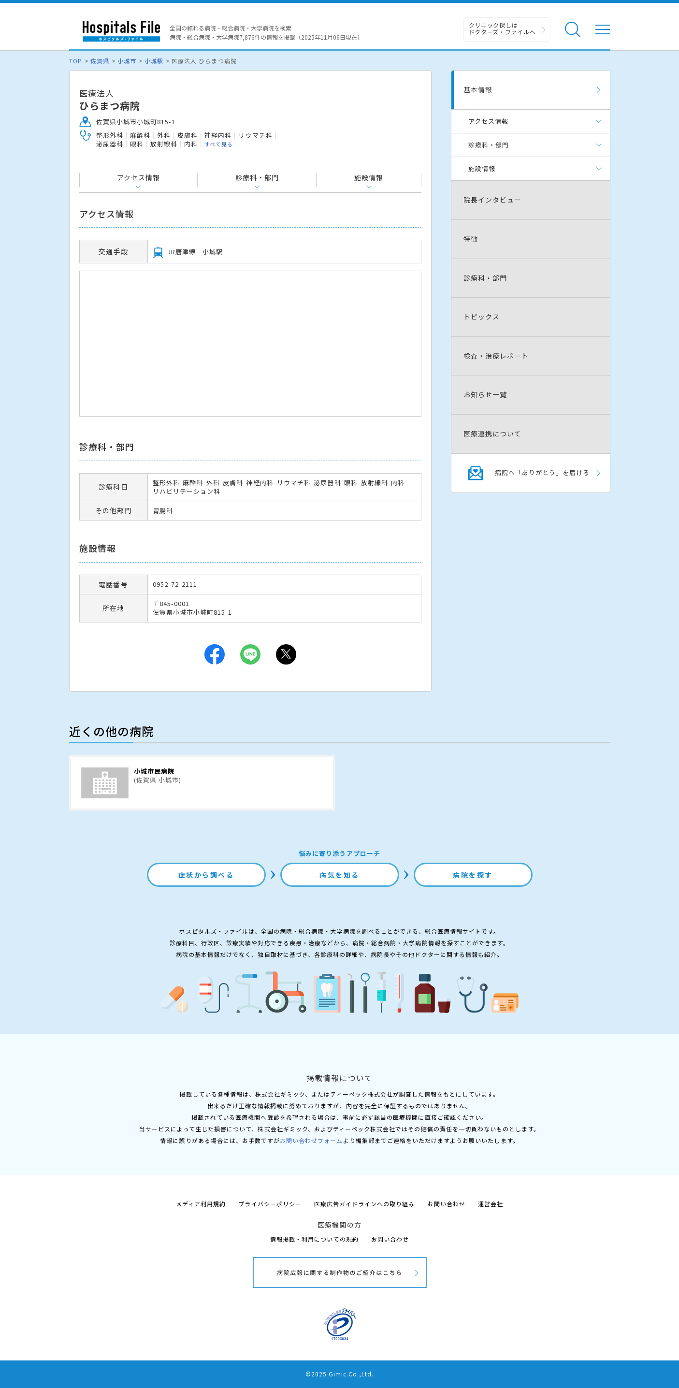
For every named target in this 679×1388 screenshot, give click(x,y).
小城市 (126, 61)
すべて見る (218, 144)
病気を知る (339, 875)
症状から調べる (206, 875)
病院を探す (473, 875)
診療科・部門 (257, 177)
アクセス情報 (138, 177)
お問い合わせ (446, 1204)
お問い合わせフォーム (311, 1140)
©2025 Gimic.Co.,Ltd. (339, 1374)
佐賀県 (99, 61)
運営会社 (490, 1204)
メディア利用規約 (201, 1204)
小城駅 (153, 61)
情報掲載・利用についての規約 (314, 1239)
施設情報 (368, 177)
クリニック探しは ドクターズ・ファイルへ (502, 28)
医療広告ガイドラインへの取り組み (364, 1204)
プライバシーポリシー (269, 1204)
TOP (75, 61)
